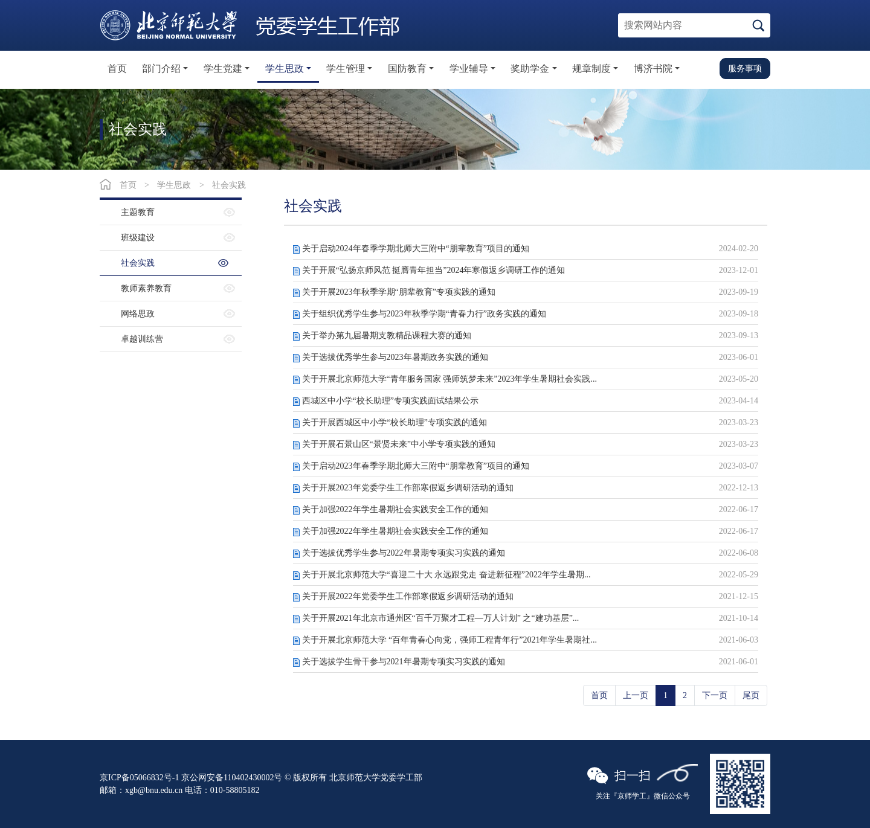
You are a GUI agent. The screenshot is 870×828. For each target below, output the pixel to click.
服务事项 (745, 68)
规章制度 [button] (591, 68)
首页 (117, 68)
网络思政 (138, 313)
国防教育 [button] (407, 68)
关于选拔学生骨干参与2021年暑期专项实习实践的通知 (403, 661)
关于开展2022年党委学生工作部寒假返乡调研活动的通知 (408, 596)
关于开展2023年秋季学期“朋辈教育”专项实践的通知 (398, 292)
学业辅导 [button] (469, 68)
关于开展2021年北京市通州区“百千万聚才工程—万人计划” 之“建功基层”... (440, 618)
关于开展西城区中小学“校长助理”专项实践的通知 (394, 422)
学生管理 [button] (345, 68)
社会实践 (229, 185)
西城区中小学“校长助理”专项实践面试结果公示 (390, 400)
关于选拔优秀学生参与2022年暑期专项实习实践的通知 (403, 552)
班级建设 (138, 237)
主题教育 (138, 212)
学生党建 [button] (223, 68)
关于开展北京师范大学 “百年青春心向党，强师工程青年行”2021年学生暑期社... (449, 639)
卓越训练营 (142, 339)
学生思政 (174, 185)
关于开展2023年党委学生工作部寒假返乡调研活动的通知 (408, 487)
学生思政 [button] (284, 68)
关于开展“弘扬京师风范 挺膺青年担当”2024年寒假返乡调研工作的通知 (434, 270)
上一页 (635, 695)
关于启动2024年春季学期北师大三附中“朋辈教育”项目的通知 (415, 248)
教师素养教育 (146, 288)
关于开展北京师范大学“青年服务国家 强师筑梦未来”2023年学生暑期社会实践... (449, 379)
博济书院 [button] (653, 68)
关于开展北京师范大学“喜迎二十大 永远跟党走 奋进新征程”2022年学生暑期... (446, 574)
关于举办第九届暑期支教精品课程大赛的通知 (386, 335)
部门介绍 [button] (161, 68)
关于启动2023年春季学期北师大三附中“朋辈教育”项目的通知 (415, 465)
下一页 (714, 695)
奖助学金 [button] (530, 68)
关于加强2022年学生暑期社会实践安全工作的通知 (395, 509)
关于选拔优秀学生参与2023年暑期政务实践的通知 (395, 357)
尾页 (751, 695)
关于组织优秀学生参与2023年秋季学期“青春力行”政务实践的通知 (424, 313)
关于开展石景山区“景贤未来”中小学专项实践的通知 (398, 444)
